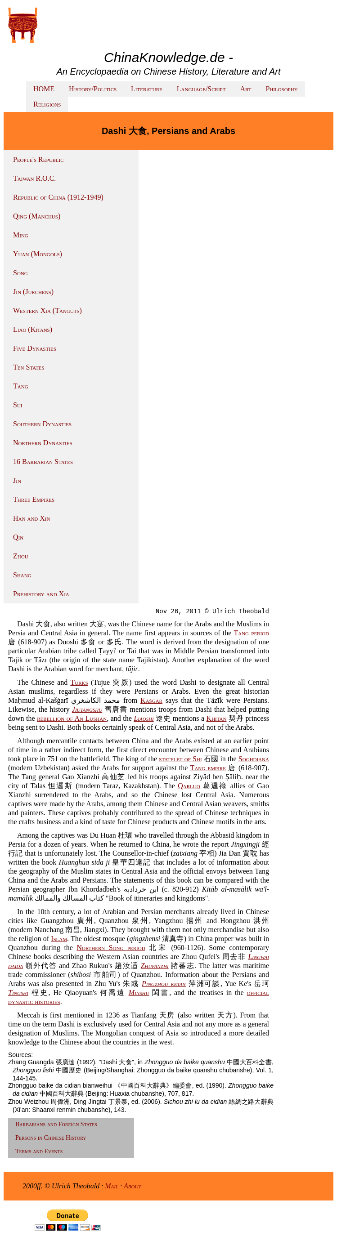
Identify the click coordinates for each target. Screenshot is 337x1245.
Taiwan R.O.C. (34, 178)
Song (20, 273)
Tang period (251, 633)
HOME (43, 89)
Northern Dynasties (42, 442)
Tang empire (208, 768)
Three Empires (33, 499)
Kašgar (151, 700)
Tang (20, 386)
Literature (146, 89)
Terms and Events (39, 1151)
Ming (20, 235)
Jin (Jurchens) (33, 291)
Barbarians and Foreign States (56, 1124)
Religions (47, 104)
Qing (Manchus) (36, 216)
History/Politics (93, 89)
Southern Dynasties (42, 424)
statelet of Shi (180, 759)
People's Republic (38, 159)
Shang (22, 575)
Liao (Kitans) (32, 329)
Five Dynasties (34, 348)
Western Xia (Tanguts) (47, 310)
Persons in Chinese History (50, 1137)
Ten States (28, 367)
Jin (17, 480)
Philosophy (281, 89)
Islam (59, 938)
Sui (17, 405)
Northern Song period (110, 947)
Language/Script (201, 89)
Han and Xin (31, 518)
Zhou (20, 556)
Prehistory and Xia (41, 594)
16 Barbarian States (43, 461)
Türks (79, 682)
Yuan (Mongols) (37, 254)
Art (245, 89)
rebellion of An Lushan (72, 718)
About (132, 1186)
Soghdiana (253, 759)
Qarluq (189, 786)
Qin (18, 537)
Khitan (217, 718)
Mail (111, 1186)
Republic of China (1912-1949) (58, 197)
